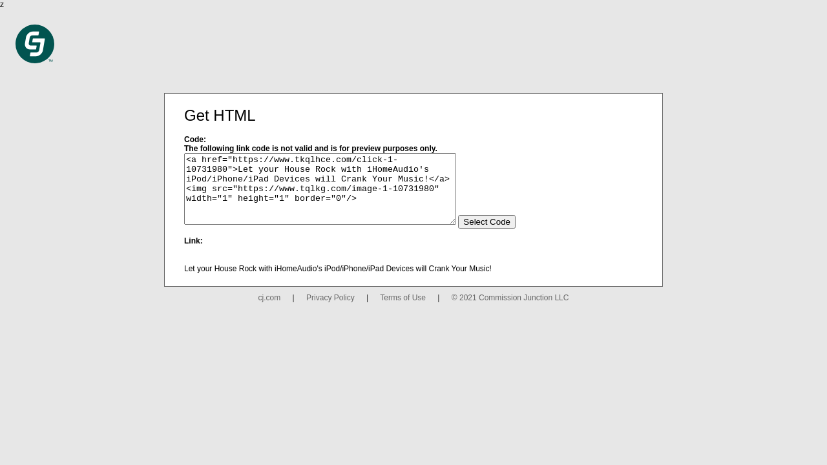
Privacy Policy (330, 311)
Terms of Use (403, 311)
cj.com (269, 311)
